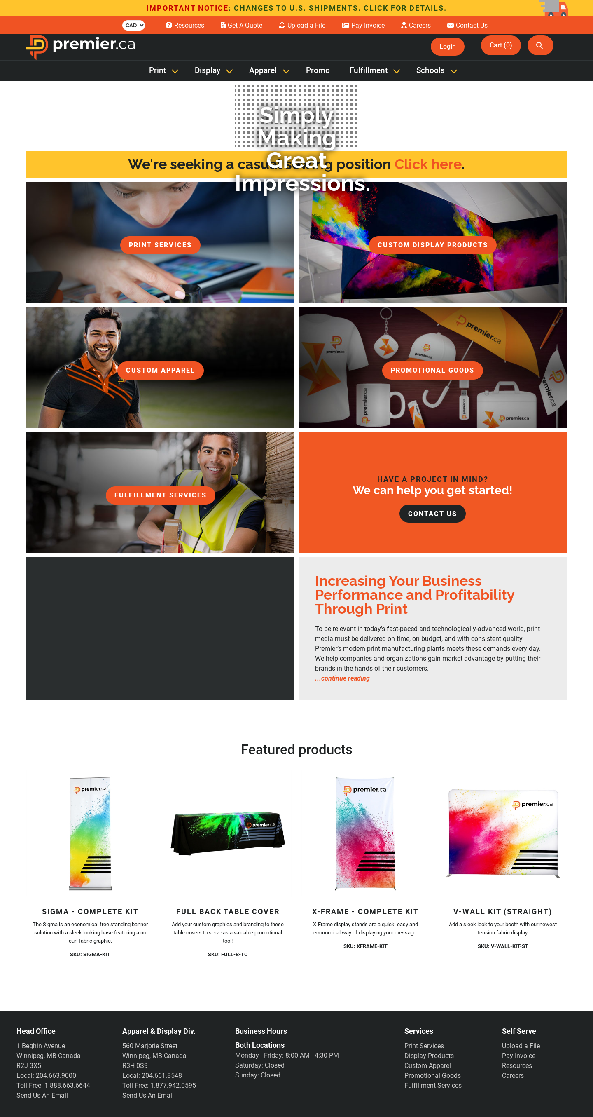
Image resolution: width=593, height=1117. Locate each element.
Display (207, 70)
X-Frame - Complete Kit (365, 911)
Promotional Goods (432, 1075)
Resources (517, 1066)
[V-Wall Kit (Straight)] (503, 834)
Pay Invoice (518, 1056)
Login (447, 46)
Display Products (429, 1056)
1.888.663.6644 (67, 1085)
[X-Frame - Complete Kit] (365, 834)
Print (157, 70)
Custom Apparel (427, 1066)
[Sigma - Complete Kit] (90, 834)
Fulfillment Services (433, 1085)
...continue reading (342, 678)
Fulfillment (369, 70)
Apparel (263, 70)
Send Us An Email (42, 1095)
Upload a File (521, 1046)
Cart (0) (501, 45)
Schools (430, 70)
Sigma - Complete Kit (90, 911)
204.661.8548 (162, 1075)
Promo (318, 70)
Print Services (424, 1046)
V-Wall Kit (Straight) (502, 911)
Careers (513, 1075)
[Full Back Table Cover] (228, 834)
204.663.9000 (56, 1075)
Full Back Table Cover (228, 911)
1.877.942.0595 (173, 1085)
